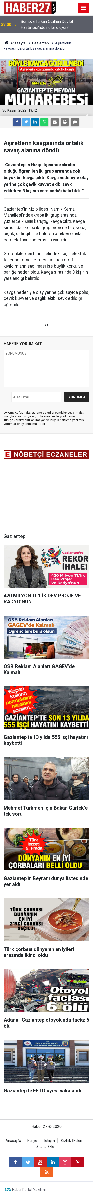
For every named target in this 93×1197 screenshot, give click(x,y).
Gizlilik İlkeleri (71, 1141)
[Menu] (83, 8)
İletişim (49, 1141)
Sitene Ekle (45, 1147)
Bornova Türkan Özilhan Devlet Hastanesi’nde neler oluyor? (47, 24)
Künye (32, 1141)
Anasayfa (13, 1141)
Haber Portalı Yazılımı (29, 1190)
